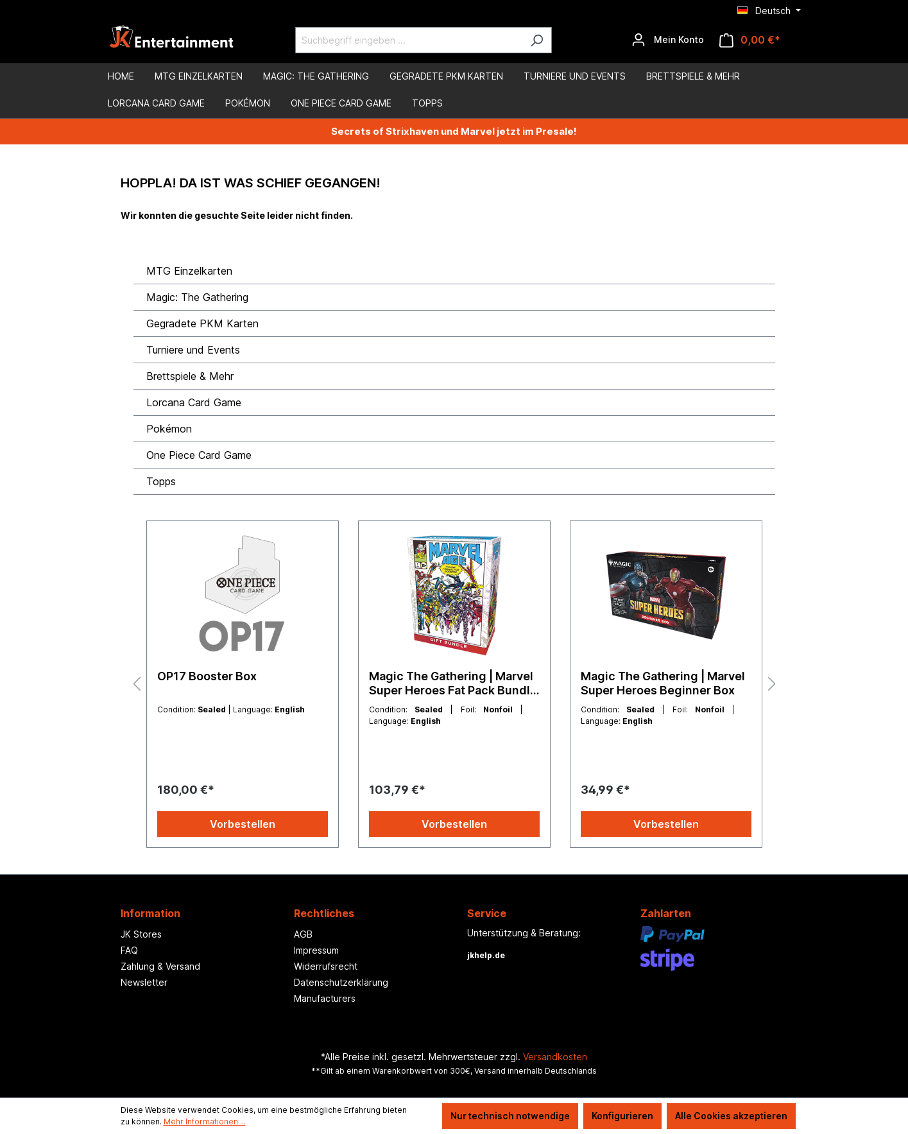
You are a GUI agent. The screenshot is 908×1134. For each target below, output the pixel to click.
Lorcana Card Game (193, 402)
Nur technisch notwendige (510, 1115)
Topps (161, 481)
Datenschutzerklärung (341, 982)
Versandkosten (555, 1056)
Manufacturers (324, 998)
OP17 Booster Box (207, 676)
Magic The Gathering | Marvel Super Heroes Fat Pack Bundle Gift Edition (453, 683)
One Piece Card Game (199, 455)
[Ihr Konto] (668, 40)
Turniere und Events (193, 349)
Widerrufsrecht (325, 966)
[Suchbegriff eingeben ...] (408, 40)
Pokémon (169, 428)
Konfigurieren (622, 1115)
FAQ (129, 950)
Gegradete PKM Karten (202, 323)
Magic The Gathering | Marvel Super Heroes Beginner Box (663, 683)
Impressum (316, 950)
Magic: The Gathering (197, 297)
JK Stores (141, 934)
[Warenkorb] (750, 40)
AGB (303, 934)
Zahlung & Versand (160, 966)
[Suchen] (537, 40)
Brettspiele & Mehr (190, 376)
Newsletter (144, 982)
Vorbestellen (242, 824)
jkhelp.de (486, 955)
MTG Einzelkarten (189, 270)
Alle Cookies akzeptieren (731, 1115)
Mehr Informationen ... (205, 1121)
